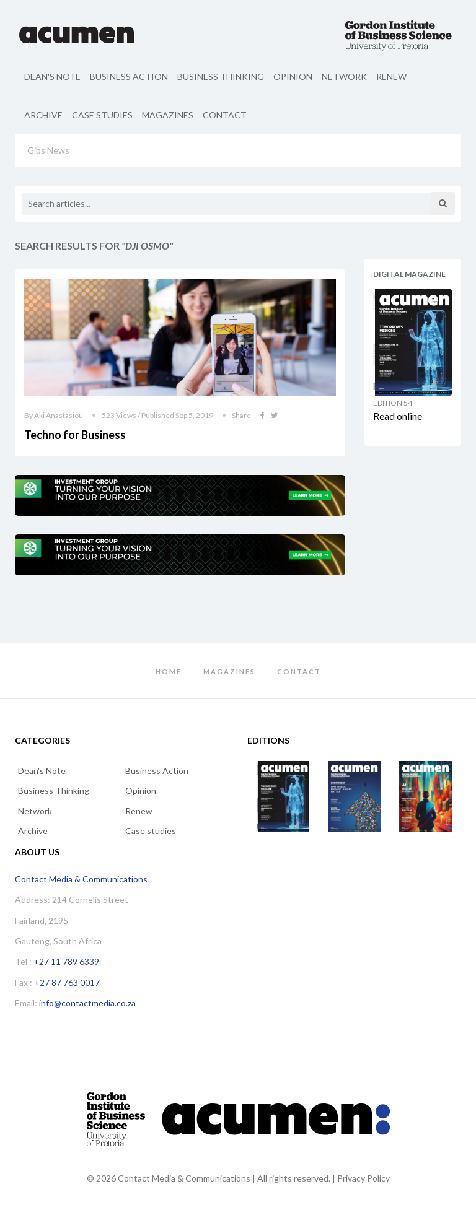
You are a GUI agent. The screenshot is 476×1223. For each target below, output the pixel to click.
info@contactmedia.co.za (87, 1003)
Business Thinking (220, 76)
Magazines (167, 115)
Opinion (292, 76)
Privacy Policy (363, 1178)
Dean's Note (52, 76)
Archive (43, 115)
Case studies (102, 115)
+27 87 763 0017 (67, 982)
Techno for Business (75, 435)
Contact (225, 115)
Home (169, 672)
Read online (397, 416)
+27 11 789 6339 (66, 961)
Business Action (129, 76)
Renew (391, 76)
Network (344, 76)
